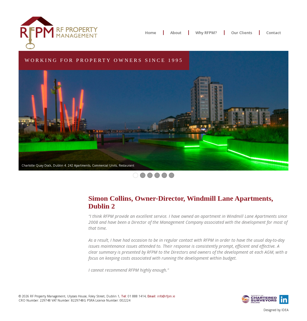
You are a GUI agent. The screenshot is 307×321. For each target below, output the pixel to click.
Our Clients (241, 32)
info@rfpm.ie (166, 296)
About (175, 32)
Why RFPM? (206, 32)
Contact (273, 32)
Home (150, 32)
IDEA (285, 310)
